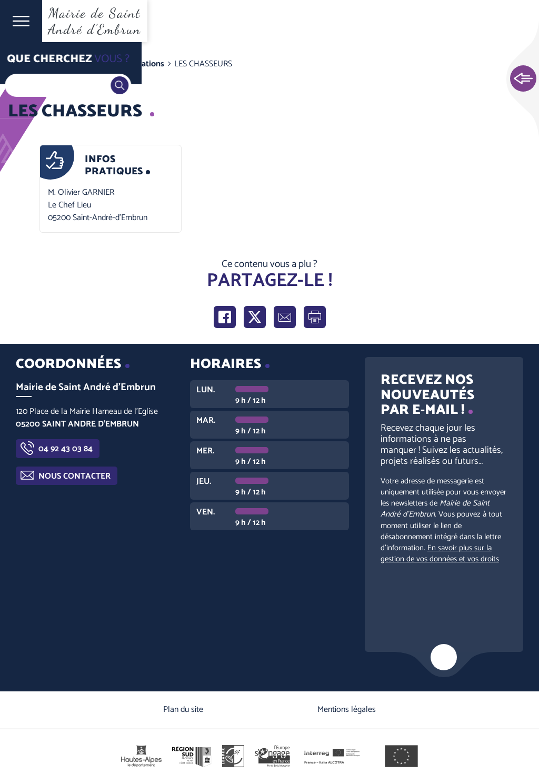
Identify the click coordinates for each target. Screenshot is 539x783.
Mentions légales (346, 709)
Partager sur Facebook (225, 317)
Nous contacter (74, 476)
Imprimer (315, 317)
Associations (140, 64)
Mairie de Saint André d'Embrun (94, 21)
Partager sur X (255, 317)
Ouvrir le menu (21, 21)
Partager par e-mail (285, 317)
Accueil (29, 64)
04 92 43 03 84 (65, 449)
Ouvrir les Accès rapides (523, 79)
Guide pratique (80, 64)
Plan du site (183, 709)
